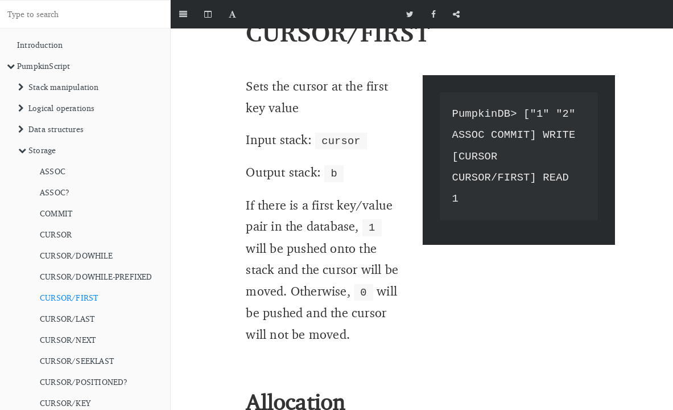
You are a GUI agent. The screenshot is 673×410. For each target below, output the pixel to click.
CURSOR (56, 234)
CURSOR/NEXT (68, 340)
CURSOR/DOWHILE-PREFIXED (96, 276)
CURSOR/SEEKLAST (77, 361)
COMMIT (56, 213)
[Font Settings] (232, 14)
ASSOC (52, 171)
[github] (622, 14)
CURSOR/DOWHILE (76, 255)
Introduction (40, 45)
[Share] (456, 14)
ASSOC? (54, 192)
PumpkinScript (39, 66)
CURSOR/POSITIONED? (84, 382)
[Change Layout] (208, 14)
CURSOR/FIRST (69, 297)
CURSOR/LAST (67, 318)
